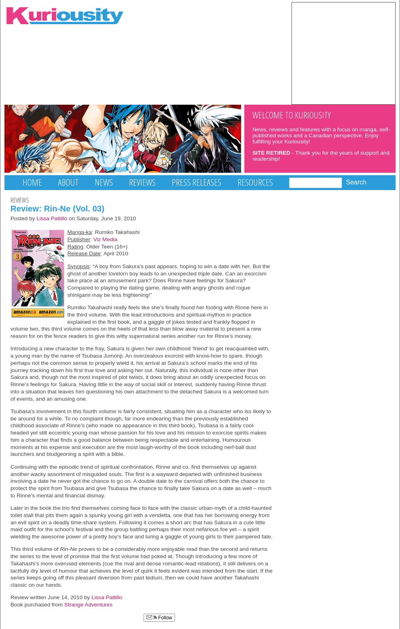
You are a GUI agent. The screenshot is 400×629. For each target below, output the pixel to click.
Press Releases (196, 182)
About (68, 182)
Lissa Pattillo (51, 218)
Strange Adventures (88, 605)
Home (32, 182)
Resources (255, 182)
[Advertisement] (343, 52)
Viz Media (105, 239)
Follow (159, 618)
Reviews (142, 182)
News (104, 182)
